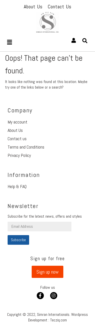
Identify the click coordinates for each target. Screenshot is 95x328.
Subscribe (18, 239)
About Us (15, 130)
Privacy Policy (19, 155)
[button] (47, 272)
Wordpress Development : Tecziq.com (58, 317)
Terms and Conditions (26, 147)
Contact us (17, 138)
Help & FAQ (17, 186)
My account (17, 122)
